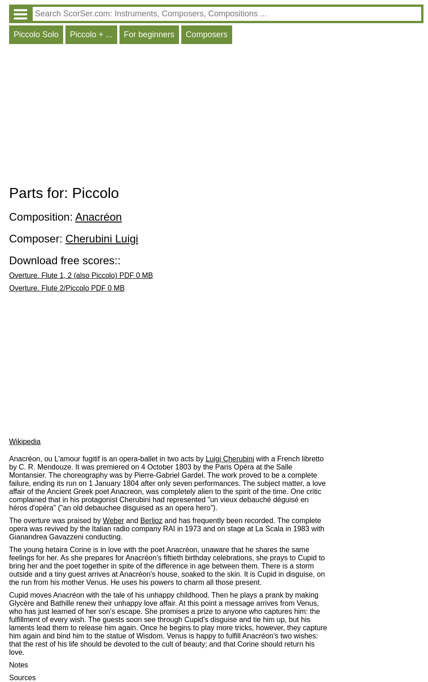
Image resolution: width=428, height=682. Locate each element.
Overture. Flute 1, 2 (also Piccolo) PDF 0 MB (81, 275)
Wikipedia (24, 441)
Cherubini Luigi (101, 238)
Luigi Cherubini (230, 459)
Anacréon (98, 217)
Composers (207, 34)
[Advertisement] (216, 116)
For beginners (149, 34)
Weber (113, 520)
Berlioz (151, 520)
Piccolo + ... (91, 34)
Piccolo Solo (36, 34)
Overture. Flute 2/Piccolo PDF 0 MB (66, 288)
